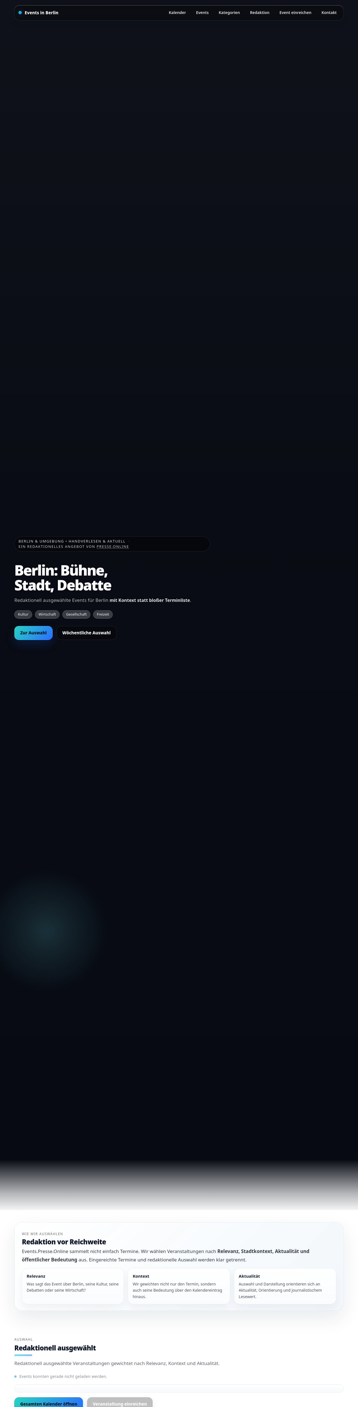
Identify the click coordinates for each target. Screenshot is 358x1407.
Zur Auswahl (33, 632)
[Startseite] (38, 13)
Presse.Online (112, 546)
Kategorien (229, 12)
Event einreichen (295, 12)
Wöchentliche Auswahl (86, 632)
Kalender (177, 12)
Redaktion (260, 12)
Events (202, 12)
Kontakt (328, 12)
